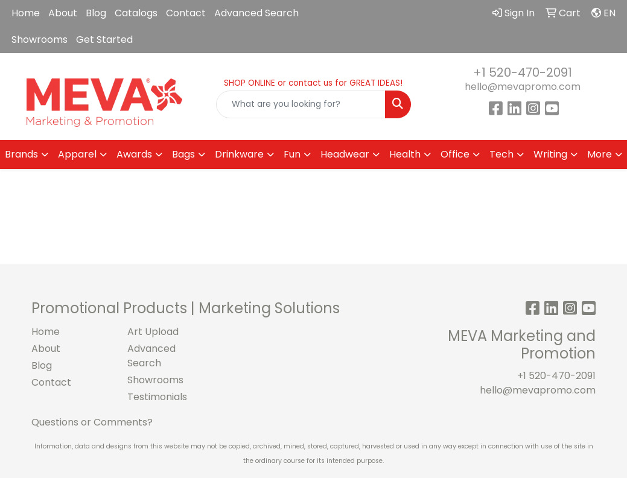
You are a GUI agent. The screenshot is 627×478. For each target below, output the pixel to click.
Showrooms (39, 39)
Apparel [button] (77, 154)
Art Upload (153, 332)
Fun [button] (292, 154)
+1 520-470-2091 (522, 72)
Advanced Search (256, 13)
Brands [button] (21, 154)
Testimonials (157, 397)
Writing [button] (550, 154)
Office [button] (455, 154)
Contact (186, 13)
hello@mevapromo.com (523, 87)
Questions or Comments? (92, 422)
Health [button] (405, 154)
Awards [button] (134, 154)
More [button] (599, 154)
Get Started (104, 39)
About (62, 13)
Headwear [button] (344, 154)
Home (25, 13)
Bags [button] (183, 154)
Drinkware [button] (239, 154)
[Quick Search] (300, 104)
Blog (96, 13)
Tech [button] (501, 154)
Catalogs (136, 13)
